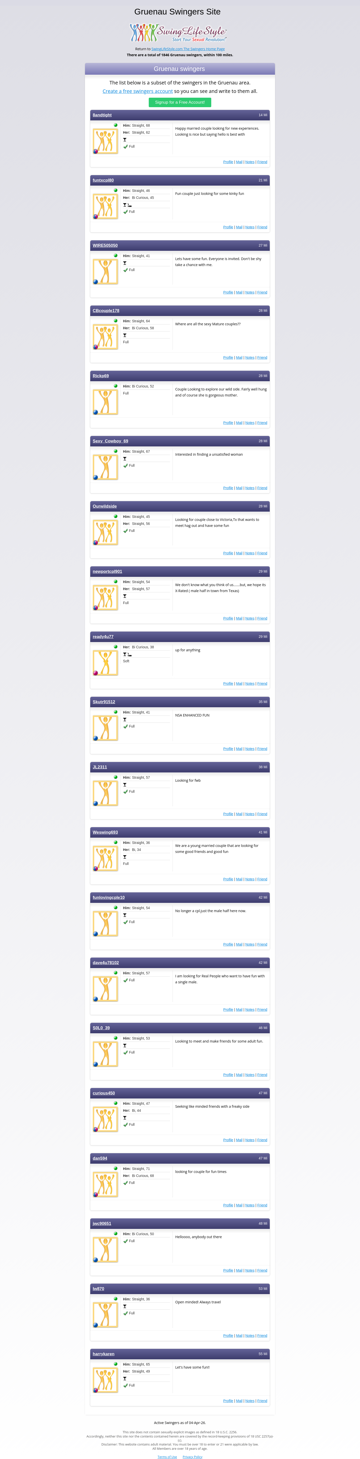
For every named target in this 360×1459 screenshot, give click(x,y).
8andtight (102, 115)
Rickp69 (101, 375)
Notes (249, 162)
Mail (239, 162)
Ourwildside (105, 506)
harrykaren (103, 1354)
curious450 (104, 1093)
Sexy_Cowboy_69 (110, 441)
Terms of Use (167, 1457)
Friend (262, 162)
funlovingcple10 (109, 897)
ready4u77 (103, 636)
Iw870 (98, 1288)
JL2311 (100, 767)
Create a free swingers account (137, 90)
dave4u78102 (106, 962)
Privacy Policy (192, 1457)
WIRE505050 (105, 245)
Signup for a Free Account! (180, 102)
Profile (228, 162)
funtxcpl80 (103, 180)
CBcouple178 (106, 310)
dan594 (100, 1158)
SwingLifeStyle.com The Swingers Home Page (188, 48)
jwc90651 (102, 1223)
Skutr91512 (104, 702)
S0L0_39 (101, 1028)
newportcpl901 (107, 571)
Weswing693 (105, 832)
